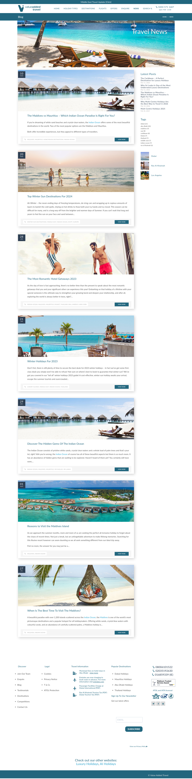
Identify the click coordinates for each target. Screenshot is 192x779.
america (75, 304)
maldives (41, 304)
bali (70, 304)
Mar (21, 76)
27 (21, 568)
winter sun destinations (36, 222)
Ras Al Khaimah (158, 165)
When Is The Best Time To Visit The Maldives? (54, 610)
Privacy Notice (50, 679)
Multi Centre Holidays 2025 (153, 109)
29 (21, 401)
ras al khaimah (146, 145)
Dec (21, 404)
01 (21, 484)
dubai (143, 124)
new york (83, 304)
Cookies (47, 674)
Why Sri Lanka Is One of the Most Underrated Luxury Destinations (156, 86)
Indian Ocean (94, 122)
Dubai (143, 136)
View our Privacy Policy (138, 746)
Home (57, 8)
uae (142, 131)
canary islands (33, 387)
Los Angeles (156, 175)
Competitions (23, 701)
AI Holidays (108, 764)
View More (121, 139)
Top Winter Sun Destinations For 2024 (49, 196)
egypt (70, 222)
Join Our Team (23, 674)
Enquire (125, 8)
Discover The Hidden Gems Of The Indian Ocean (55, 443)
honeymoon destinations (53, 139)
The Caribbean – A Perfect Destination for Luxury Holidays (155, 79)
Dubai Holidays (121, 674)
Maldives (30, 139)
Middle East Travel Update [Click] (96, 2)
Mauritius (39, 139)
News (136, 8)
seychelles (59, 469)
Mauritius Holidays (123, 679)
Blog (19, 685)
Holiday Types (71, 8)
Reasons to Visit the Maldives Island (48, 526)
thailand (64, 304)
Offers (113, 8)
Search (147, 8)
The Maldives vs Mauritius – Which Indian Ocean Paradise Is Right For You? (71, 115)
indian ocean (69, 139)
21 (21, 319)
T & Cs (47, 685)
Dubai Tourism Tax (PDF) (89, 694)
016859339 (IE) (164, 674)
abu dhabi (144, 126)
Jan (21, 239)
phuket (57, 304)
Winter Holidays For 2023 (42, 361)
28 (21, 236)
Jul (21, 571)
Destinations (88, 8)
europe (76, 222)
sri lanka (67, 469)
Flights (102, 8)
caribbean (144, 133)
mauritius (50, 304)
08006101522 (164, 667)
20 (21, 154)
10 (21, 73)
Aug (21, 486)
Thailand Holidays (123, 690)
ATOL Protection (51, 690)
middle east (51, 222)
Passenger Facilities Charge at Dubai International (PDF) (91, 687)
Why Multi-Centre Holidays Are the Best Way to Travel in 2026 (155, 102)
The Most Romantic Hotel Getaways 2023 (51, 278)
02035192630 (164, 670)
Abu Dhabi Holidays (124, 685)
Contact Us (22, 707)
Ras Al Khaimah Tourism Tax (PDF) (93, 692)
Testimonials (23, 690)
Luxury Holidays (87, 764)
